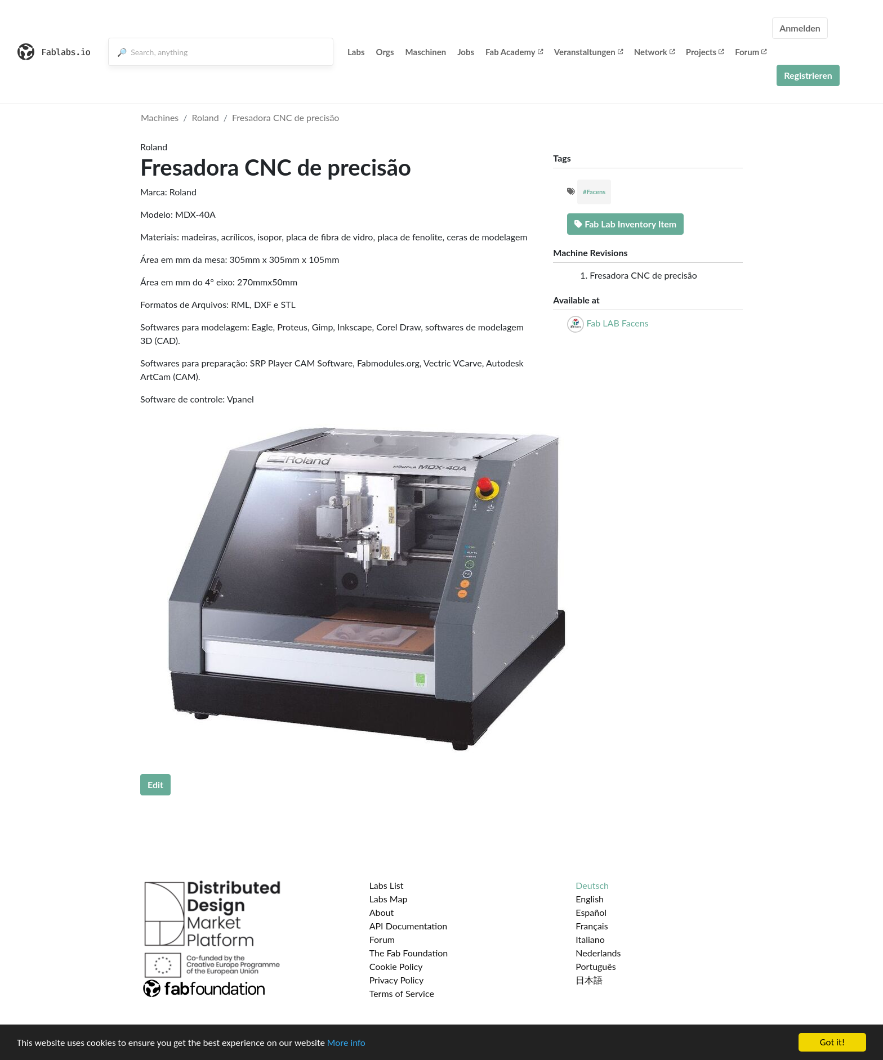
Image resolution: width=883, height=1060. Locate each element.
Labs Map (388, 898)
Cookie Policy (396, 966)
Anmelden (799, 28)
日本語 (589, 979)
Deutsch (592, 885)
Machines (160, 117)
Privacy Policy (396, 979)
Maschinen (426, 52)
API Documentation (408, 925)
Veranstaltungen (588, 52)
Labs (356, 52)
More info (346, 1043)
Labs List (386, 885)
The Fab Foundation (408, 952)
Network (654, 52)
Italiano (590, 939)
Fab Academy (514, 52)
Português (596, 966)
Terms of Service (401, 993)
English (590, 898)
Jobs (465, 52)
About (381, 912)
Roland (205, 117)
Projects (705, 52)
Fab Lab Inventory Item (625, 223)
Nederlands (598, 952)
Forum (750, 52)
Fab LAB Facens (617, 322)
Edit (155, 784)
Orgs (385, 52)
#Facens (594, 191)
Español (591, 912)
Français (592, 925)
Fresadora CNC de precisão (286, 117)
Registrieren (808, 75)
